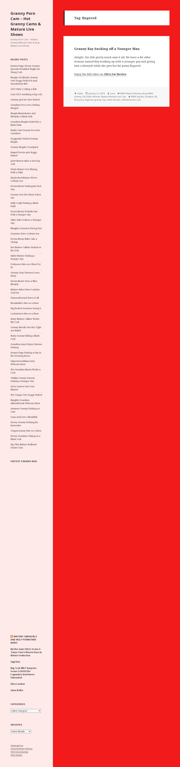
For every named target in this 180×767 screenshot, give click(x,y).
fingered (89, 99)
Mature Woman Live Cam (113, 96)
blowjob (149, 96)
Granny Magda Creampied (24, 147)
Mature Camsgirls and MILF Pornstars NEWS (24, 639)
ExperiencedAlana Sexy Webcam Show (23, 363)
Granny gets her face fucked (25, 99)
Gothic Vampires (16, 755)
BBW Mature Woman (130, 93)
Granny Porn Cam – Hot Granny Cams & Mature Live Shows (26, 24)
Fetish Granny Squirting (19, 752)
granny (97, 99)
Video (80, 93)
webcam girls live (17, 745)
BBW (133, 96)
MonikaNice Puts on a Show (25, 303)
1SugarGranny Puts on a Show (26, 430)
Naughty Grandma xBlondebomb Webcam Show (25, 402)
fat (155, 96)
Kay (104, 99)
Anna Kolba (17, 690)
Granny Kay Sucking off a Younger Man (107, 49)
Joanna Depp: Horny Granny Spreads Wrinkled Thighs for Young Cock (25, 69)
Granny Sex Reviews (18, 748)
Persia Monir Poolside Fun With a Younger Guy (24, 213)
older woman (113, 99)
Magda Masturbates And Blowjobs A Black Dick (23, 115)
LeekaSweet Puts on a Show (25, 313)
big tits (140, 96)
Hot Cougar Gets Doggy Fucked (26, 394)
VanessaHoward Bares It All (25, 297)
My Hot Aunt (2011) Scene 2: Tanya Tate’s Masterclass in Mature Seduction (26, 652)
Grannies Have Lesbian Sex (25, 233)
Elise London (18, 683)
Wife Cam (29, 748)
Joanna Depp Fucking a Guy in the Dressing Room (26, 354)
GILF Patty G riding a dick (24, 89)
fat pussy (78, 99)
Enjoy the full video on (100, 74)
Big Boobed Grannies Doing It (26, 308)
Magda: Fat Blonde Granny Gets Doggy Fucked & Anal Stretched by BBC (24, 80)
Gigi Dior (15, 661)
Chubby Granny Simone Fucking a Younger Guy (23, 379)
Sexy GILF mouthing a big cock (26, 94)
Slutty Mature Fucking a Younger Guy (23, 257)
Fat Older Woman (91, 96)
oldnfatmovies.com (131, 99)
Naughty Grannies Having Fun (26, 228)
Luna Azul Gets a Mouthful (24, 417)
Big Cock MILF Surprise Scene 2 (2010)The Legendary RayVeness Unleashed (23, 673)
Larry (112, 93)
